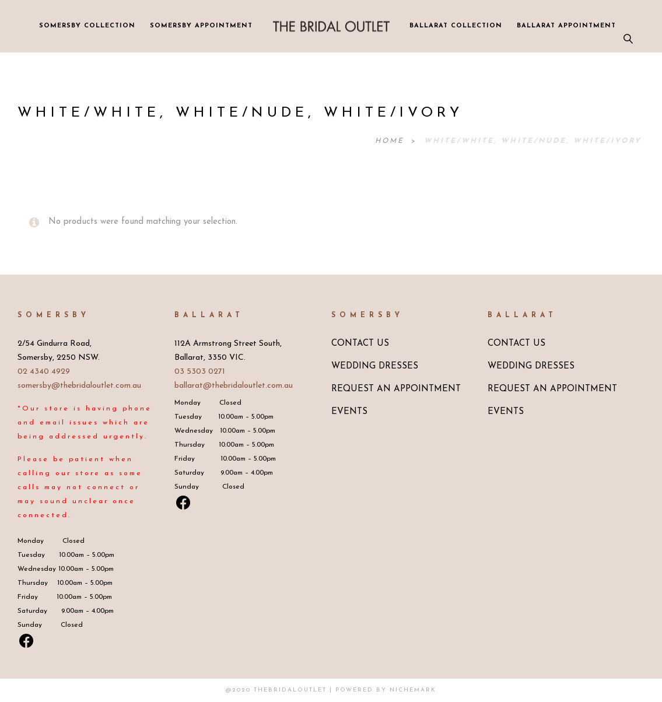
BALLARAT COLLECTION (455, 26)
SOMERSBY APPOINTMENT (201, 26)
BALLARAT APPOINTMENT (566, 26)
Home (391, 141)
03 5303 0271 (199, 371)
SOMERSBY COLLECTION (87, 26)
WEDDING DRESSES (374, 366)
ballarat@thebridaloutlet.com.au (233, 385)
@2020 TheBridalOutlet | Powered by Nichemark (331, 690)
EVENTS (349, 412)
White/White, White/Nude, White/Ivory (533, 141)
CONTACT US (360, 343)
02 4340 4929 (43, 371)
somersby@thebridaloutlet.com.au (79, 385)
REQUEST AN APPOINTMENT (396, 389)
